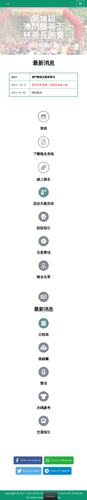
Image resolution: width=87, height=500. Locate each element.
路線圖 (43, 359)
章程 (43, 128)
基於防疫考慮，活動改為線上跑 (50, 84)
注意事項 (43, 252)
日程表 (43, 334)
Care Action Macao (37, 493)
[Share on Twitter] (28, 471)
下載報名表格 (43, 154)
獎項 (43, 383)
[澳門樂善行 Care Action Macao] (6, 3)
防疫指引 (43, 228)
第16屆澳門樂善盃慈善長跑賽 (43, 26)
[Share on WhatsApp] (59, 460)
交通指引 (43, 432)
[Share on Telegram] (57, 471)
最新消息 (43, 309)
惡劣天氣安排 (43, 203)
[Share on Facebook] (28, 460)
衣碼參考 (43, 408)
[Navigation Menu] (80, 4)
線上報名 (43, 179)
